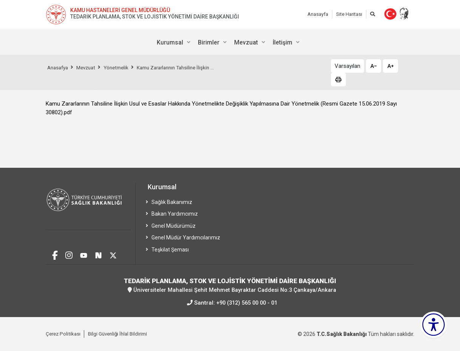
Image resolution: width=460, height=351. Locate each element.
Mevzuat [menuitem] (246, 42)
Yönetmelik (122, 67)
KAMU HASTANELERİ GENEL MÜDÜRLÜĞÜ (120, 10)
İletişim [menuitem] (282, 42)
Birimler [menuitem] (208, 42)
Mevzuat (89, 67)
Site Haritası (349, 14)
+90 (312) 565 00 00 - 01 (246, 302)
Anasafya (59, 67)
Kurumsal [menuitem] (170, 42)
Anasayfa (317, 14)
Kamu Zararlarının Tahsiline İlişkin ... (186, 67)
